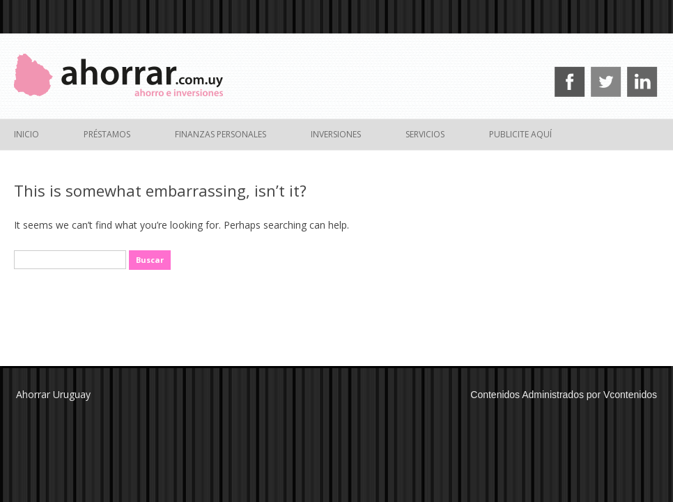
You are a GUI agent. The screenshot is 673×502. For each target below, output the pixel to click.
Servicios (424, 134)
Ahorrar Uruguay (53, 394)
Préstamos (107, 134)
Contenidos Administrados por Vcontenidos (563, 394)
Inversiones (336, 134)
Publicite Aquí (520, 134)
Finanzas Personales (220, 134)
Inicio (26, 134)
